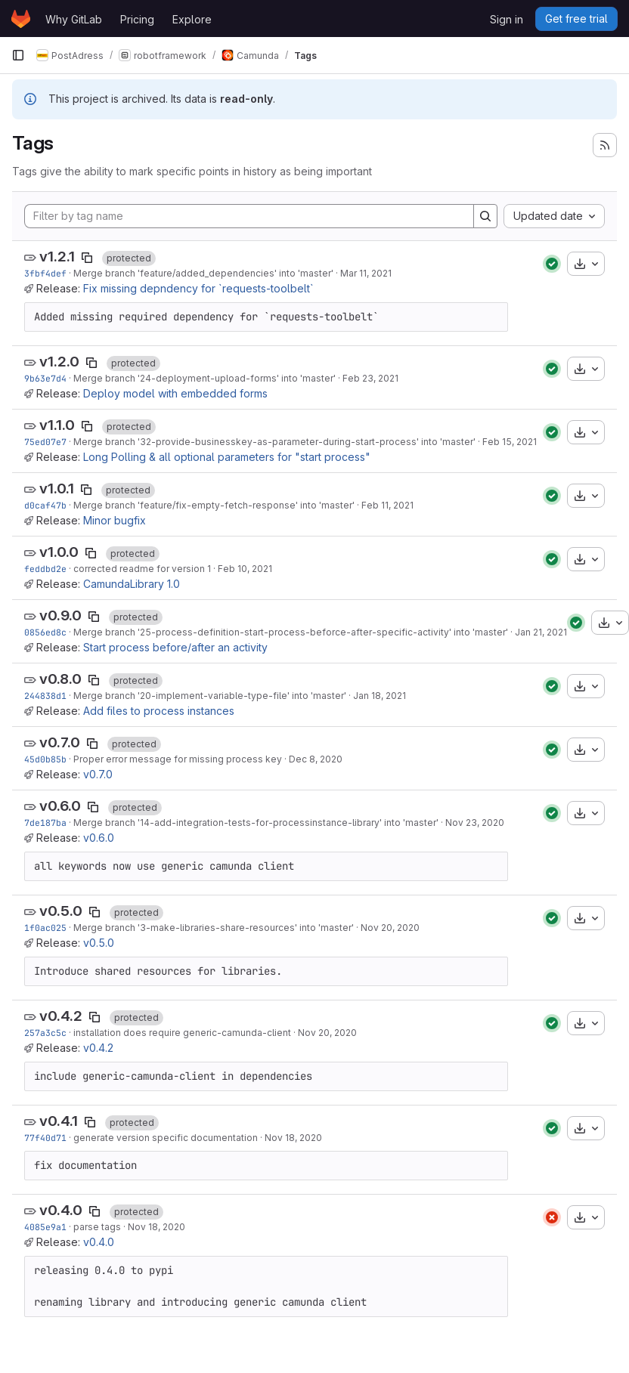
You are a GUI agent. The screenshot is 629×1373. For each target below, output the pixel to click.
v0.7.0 (59, 742)
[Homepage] (20, 19)
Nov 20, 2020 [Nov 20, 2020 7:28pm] (390, 927)
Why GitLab (73, 19)
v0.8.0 (60, 679)
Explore (192, 19)
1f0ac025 (45, 927)
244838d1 (45, 695)
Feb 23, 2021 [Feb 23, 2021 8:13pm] (370, 378)
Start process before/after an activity (175, 647)
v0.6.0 (60, 806)
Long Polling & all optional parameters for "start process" (226, 456)
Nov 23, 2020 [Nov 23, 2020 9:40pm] (474, 822)
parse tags (97, 1226)
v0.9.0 (60, 615)
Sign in (506, 19)
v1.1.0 (57, 425)
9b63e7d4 (45, 378)
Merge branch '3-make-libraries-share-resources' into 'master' (213, 927)
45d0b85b (45, 759)
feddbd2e (45, 568)
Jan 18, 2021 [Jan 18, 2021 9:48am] (379, 695)
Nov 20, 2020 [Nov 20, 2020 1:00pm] (327, 1032)
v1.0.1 (56, 488)
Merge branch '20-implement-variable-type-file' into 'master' (209, 695)
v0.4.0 (60, 1210)
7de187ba (45, 822)
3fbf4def (45, 273)
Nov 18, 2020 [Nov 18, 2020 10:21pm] (293, 1137)
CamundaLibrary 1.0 (131, 583)
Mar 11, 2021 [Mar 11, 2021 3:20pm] (366, 273)
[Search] (485, 216)
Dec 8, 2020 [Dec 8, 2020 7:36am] (315, 759)
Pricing (137, 19)
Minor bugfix (114, 520)
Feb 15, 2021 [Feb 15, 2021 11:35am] (509, 441)
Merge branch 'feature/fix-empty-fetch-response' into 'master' (214, 505)
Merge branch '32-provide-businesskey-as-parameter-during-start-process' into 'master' (274, 441)
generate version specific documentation (165, 1137)
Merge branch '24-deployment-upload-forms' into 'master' (204, 378)
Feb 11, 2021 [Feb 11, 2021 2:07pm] (387, 505)
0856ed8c (45, 632)
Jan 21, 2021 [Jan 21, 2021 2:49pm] (541, 632)
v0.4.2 (60, 1016)
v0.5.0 (60, 911)
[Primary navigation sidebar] (18, 55)
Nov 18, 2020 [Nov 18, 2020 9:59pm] (156, 1226)
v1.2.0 (59, 361)
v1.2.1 (57, 256)
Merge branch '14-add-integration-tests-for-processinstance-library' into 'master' (255, 822)
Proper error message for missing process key (177, 759)
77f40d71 (45, 1137)
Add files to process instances (158, 710)
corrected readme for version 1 (142, 568)
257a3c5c (45, 1032)
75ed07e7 (45, 441)
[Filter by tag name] (249, 216)
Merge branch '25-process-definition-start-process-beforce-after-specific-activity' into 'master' (290, 632)
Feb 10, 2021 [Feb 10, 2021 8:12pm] (245, 568)
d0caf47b (45, 505)
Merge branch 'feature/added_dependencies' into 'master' (203, 273)
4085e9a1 (45, 1226)
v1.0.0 (59, 552)
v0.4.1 (58, 1121)
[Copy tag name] (87, 258)
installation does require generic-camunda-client (182, 1032)
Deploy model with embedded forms (175, 393)
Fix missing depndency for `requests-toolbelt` (198, 288)
